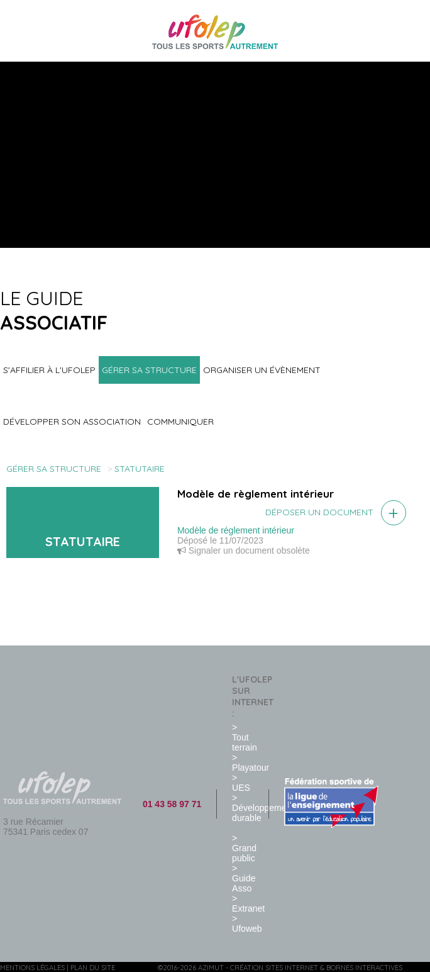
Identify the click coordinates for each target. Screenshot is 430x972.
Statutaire (139, 468)
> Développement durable (263, 808)
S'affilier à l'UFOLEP (49, 370)
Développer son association (72, 421)
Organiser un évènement (262, 370)
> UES (241, 783)
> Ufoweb (247, 923)
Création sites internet (274, 967)
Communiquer (180, 421)
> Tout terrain (244, 737)
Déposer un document (319, 512)
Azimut (211, 967)
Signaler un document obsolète (243, 550)
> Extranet (248, 903)
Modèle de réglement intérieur (235, 530)
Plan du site (92, 967)
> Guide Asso (243, 878)
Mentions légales (32, 967)
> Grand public (244, 848)
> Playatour (250, 762)
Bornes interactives (364, 967)
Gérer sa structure (149, 370)
